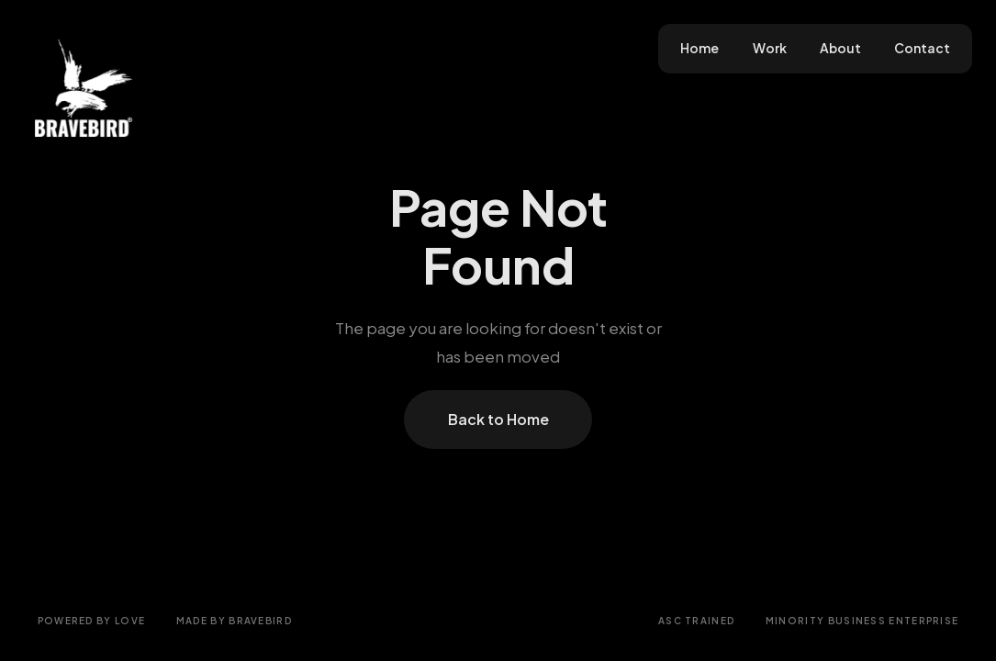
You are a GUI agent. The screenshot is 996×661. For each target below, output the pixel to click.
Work (770, 48)
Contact (922, 48)
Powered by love (92, 620)
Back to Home (498, 419)
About (840, 48)
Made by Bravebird (234, 620)
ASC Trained (696, 620)
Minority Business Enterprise (862, 620)
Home (699, 48)
